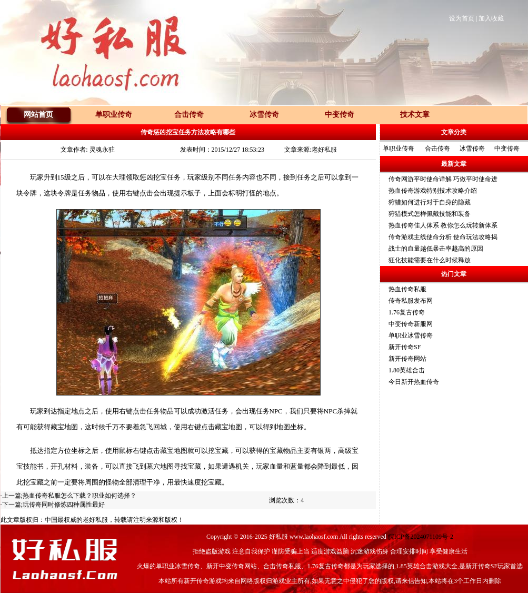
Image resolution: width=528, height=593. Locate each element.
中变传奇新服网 (410, 324)
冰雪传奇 (472, 148)
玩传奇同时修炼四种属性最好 (64, 504)
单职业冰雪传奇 (410, 335)
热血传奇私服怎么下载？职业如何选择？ (79, 495)
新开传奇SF (404, 347)
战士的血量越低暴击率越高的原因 (435, 248)
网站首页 (38, 114)
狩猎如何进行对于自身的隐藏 (429, 202)
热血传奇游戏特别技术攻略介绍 (432, 190)
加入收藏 (491, 18)
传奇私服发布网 (410, 300)
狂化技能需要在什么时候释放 (429, 260)
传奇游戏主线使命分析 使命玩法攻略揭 (442, 237)
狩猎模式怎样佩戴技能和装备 (429, 214)
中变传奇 (507, 148)
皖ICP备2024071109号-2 (420, 536)
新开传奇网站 (407, 358)
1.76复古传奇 (406, 312)
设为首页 (461, 18)
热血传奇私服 (407, 289)
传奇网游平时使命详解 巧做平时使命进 (442, 179)
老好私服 (95, 519)
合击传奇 (437, 148)
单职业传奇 (398, 148)
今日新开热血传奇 (413, 382)
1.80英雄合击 (406, 370)
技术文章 (415, 114)
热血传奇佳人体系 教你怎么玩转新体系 (442, 225)
